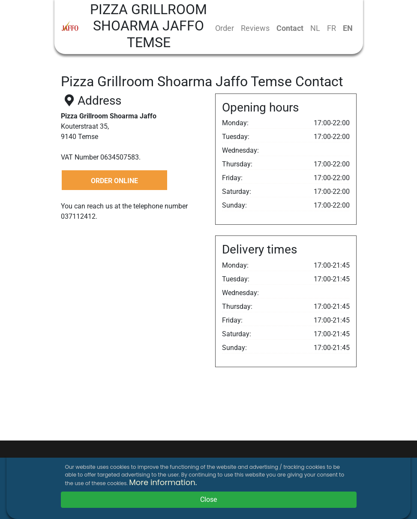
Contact (289, 28)
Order (224, 28)
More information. (163, 482)
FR (331, 28)
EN (348, 28)
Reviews (255, 28)
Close (208, 499)
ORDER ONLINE (114, 181)
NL (315, 28)
